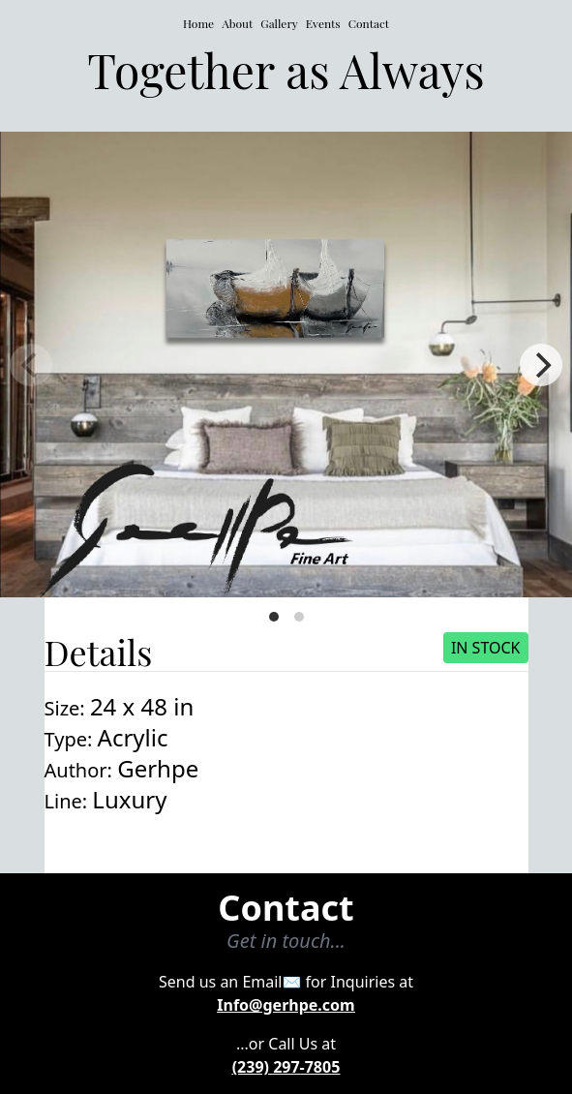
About (237, 23)
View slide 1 (274, 617)
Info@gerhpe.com (285, 1005)
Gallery (279, 23)
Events (323, 23)
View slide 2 (299, 617)
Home (198, 23)
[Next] (541, 365)
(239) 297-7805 (286, 1067)
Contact (368, 23)
